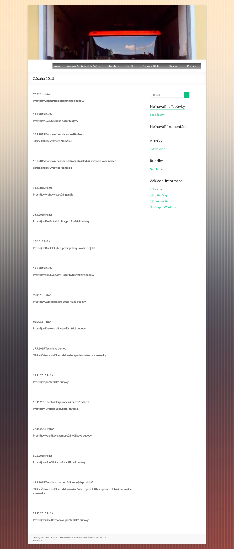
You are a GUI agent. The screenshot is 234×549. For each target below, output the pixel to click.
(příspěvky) (159, 195)
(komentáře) (159, 201)
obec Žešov (157, 114)
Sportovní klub (151, 66)
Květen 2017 (157, 148)
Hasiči (129, 66)
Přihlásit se (156, 189)
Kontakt (191, 66)
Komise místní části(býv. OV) (82, 66)
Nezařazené (157, 168)
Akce (57, 66)
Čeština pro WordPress (164, 207)
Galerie (173, 66)
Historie (112, 66)
